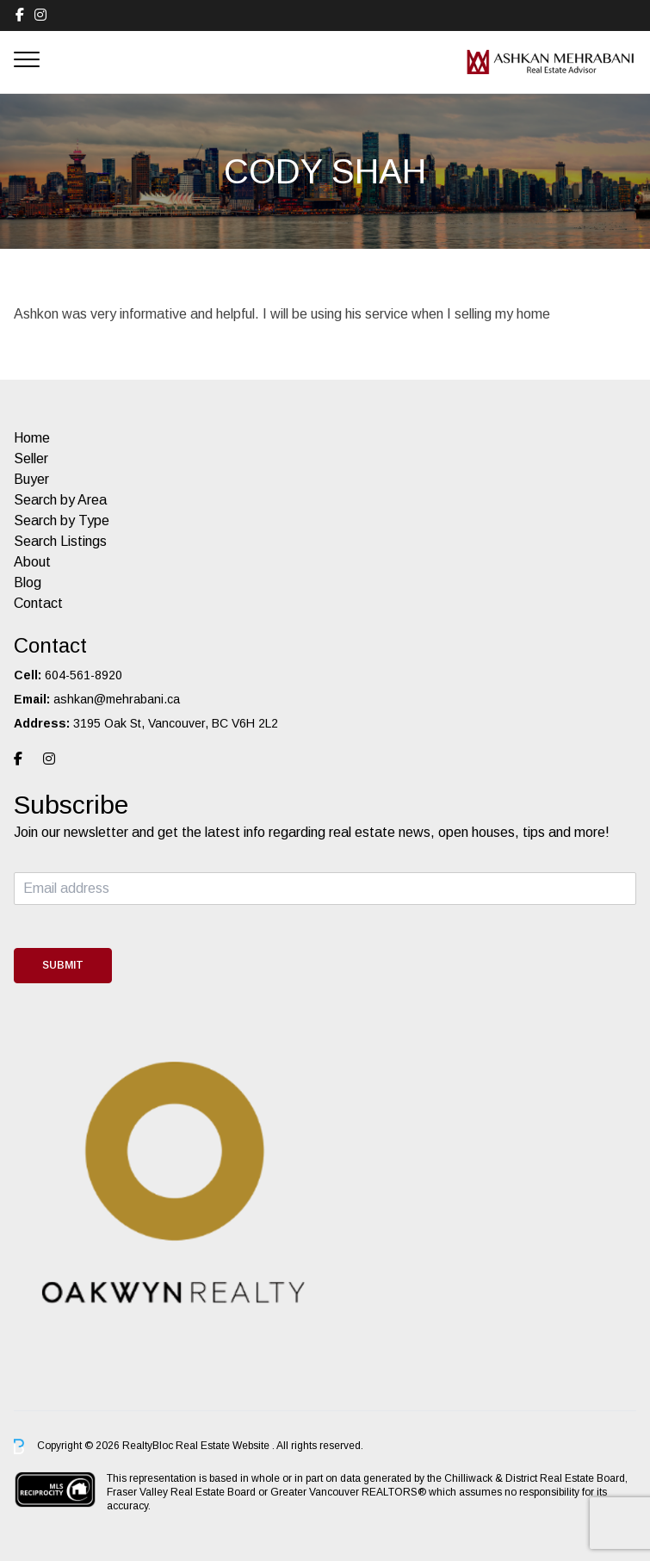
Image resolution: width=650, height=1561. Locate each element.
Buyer (31, 479)
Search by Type (61, 520)
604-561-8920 (83, 675)
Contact (38, 603)
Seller (31, 458)
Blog (27, 582)
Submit (63, 965)
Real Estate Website (224, 1446)
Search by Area (60, 499)
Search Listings (60, 541)
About (32, 561)
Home (32, 438)
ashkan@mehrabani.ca (116, 699)
